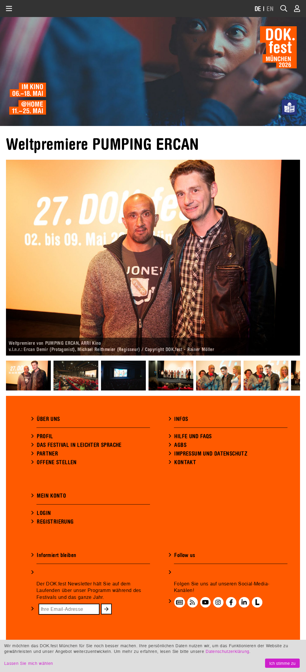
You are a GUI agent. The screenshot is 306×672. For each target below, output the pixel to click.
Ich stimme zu (282, 663)
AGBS (180, 445)
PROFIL (45, 436)
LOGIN (44, 513)
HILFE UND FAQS (193, 436)
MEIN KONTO (51, 496)
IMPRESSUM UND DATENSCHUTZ (210, 454)
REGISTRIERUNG (55, 522)
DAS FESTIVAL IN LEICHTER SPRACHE (79, 445)
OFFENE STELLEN (56, 462)
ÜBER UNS (48, 419)
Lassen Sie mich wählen (28, 663)
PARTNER (47, 454)
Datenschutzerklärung (227, 651)
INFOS (181, 419)
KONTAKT (185, 462)
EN (270, 9)
